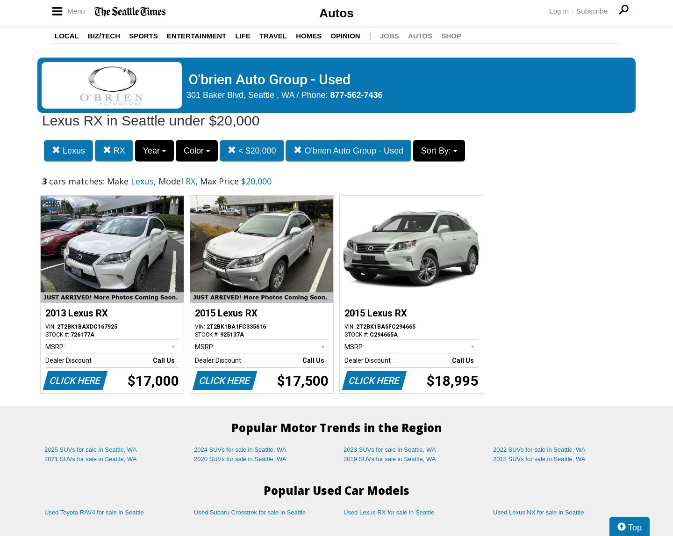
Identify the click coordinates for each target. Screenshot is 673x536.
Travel (273, 36)
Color (197, 150)
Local (67, 36)
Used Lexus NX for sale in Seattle (538, 512)
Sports (143, 36)
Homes (309, 36)
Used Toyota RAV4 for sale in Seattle (94, 512)
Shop (451, 36)
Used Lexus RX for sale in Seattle (389, 512)
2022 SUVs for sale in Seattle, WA (539, 449)
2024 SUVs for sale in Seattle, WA (240, 449)
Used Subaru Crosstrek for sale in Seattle (250, 512)
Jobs (389, 36)
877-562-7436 (356, 95)
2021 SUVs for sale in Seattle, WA (90, 459)
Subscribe (592, 11)
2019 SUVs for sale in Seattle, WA (390, 459)
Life (243, 36)
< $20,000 (252, 150)
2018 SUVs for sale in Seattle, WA (539, 459)
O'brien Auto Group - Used (348, 150)
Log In (559, 11)
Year (154, 150)
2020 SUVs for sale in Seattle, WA (240, 459)
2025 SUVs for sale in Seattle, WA (90, 449)
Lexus (68, 150)
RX (114, 150)
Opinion (345, 36)
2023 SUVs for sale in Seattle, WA (390, 449)
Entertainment (196, 36)
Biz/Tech (104, 36)
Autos (336, 13)
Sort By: (439, 150)
